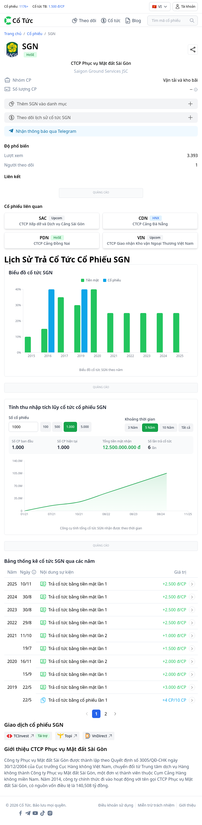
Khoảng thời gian (140, 419)
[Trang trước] (87, 714)
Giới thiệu (187, 805)
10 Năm (168, 427)
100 (45, 426)
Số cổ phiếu (19, 417)
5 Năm (150, 427)
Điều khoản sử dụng (115, 805)
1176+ (23, 6)
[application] (101, 326)
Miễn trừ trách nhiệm (156, 805)
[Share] (193, 50)
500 (57, 426)
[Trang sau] (115, 714)
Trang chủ (12, 33)
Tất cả (185, 427)
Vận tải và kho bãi (180, 80)
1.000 (70, 426)
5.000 (85, 426)
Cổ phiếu (34, 33)
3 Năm (133, 427)
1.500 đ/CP (57, 6)
